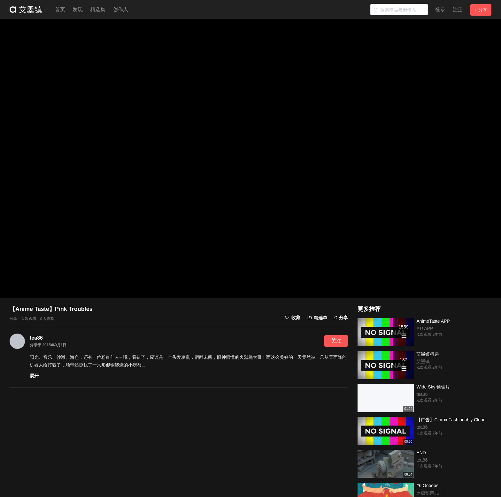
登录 (440, 9)
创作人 (120, 9)
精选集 (97, 9)
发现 (78, 9)
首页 (60, 9)
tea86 (36, 338)
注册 (458, 9)
